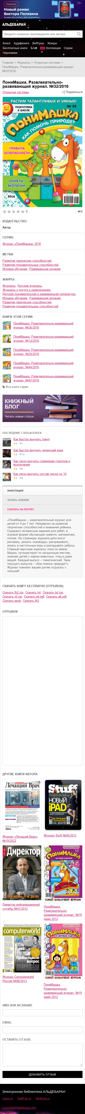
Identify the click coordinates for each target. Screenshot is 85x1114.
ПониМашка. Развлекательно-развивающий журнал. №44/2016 (43, 365)
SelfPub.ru (24, 1098)
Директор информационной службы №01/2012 (21, 906)
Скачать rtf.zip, (12, 596)
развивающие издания (45, 269)
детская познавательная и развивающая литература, (39, 294)
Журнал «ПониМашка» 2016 (21, 244)
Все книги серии (17, 387)
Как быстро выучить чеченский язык (38, 450)
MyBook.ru (43, 1098)
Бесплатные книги (15, 48)
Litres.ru (7, 1098)
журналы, (9, 286)
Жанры (52, 43)
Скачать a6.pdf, (56, 596)
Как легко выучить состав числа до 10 (39, 474)
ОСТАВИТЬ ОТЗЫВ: (16, 1039)
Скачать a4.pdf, (34, 596)
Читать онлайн (18, 500)
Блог (34, 48)
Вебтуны (38, 43)
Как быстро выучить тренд (31, 439)
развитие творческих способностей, (27, 260)
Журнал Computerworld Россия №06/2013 (18, 979)
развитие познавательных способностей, (30, 265)
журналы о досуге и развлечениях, (26, 290)
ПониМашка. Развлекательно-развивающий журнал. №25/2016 (43, 352)
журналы (23, 62)
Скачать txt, (33, 592)
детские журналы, (30, 286)
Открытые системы (47, 62)
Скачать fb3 (31, 600)
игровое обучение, (15, 269)
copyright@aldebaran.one (19, 1107)
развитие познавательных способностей (30, 306)
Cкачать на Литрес (20, 509)
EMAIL (7, 1022)
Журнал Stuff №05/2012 (60, 835)
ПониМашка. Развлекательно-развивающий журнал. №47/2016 (43, 378)
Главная (7, 62)
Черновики (10, 52)
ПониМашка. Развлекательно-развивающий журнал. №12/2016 (43, 338)
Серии (68, 48)
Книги (6, 43)
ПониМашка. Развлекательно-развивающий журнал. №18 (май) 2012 (63, 913)
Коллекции (53, 48)
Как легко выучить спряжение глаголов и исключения (41, 462)
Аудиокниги (21, 43)
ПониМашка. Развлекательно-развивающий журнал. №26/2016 (43, 325)
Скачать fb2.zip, (13, 592)
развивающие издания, (45, 298)
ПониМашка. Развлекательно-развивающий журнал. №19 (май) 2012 (63, 991)
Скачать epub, (12, 600)
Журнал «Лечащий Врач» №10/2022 (20, 838)
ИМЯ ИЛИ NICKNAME (17, 1005)
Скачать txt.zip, (53, 592)
